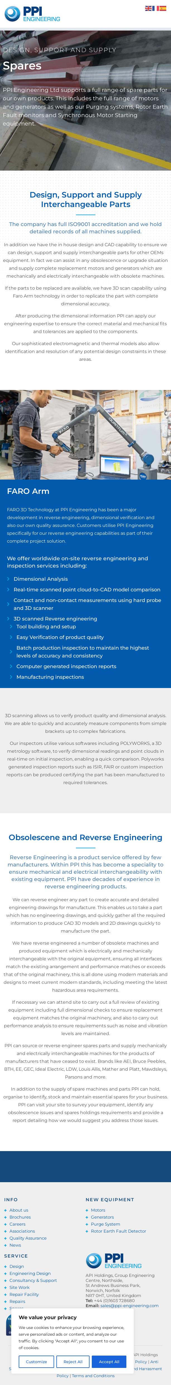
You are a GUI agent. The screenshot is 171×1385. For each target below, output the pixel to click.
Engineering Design (30, 1273)
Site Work (19, 1287)
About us (18, 1210)
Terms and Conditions (93, 1375)
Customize (36, 1361)
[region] (72, 1341)
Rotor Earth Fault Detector (118, 1231)
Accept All (109, 1361)
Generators (102, 1217)
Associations (22, 1231)
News (15, 1245)
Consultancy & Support (33, 1280)
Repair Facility (24, 1294)
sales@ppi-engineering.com (129, 1305)
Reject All (73, 1361)
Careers (17, 1224)
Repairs (17, 1301)
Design (16, 1266)
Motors (98, 1210)
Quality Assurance (28, 1238)
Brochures (20, 1217)
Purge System (105, 1224)
